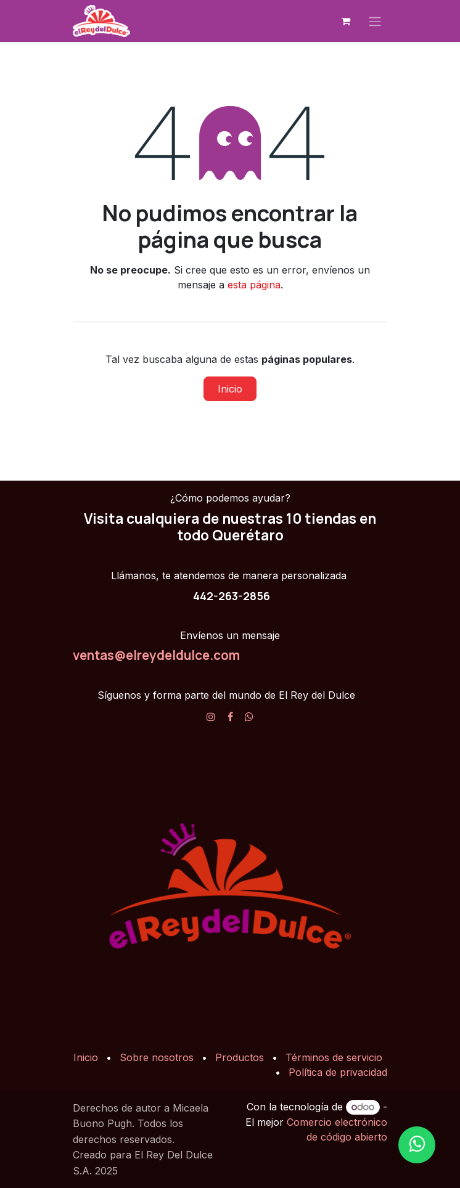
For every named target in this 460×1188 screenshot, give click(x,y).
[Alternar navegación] (375, 21)
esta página (254, 285)
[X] (249, 716)
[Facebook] (230, 716)
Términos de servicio (333, 1057)
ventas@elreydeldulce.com (156, 655)
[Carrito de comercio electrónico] (345, 21)
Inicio (230, 389)
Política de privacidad (338, 1072)
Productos (239, 1057)
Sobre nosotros (157, 1057)
